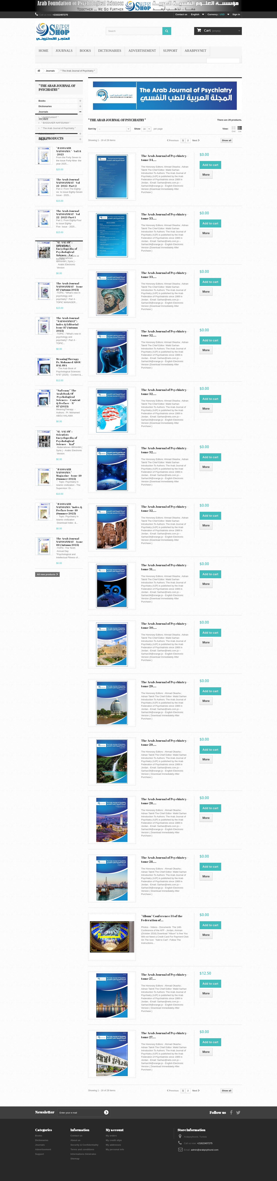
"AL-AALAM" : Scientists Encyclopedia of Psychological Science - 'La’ (66, 277)
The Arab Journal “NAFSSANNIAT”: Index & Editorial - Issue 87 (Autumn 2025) (68, 353)
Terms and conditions (82, 1149)
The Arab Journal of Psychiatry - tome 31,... (164, 567)
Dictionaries (109, 51)
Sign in (236, 14)
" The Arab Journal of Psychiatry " (58, 128)
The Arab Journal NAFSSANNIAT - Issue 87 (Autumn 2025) (69, 315)
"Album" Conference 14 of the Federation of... (161, 918)
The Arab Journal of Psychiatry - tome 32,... (164, 333)
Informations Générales (83, 1154)
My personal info (115, 1149)
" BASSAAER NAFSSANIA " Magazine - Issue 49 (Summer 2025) (69, 502)
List (240, 129)
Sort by (92, 128)
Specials (46, 616)
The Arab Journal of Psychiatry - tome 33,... (164, 216)
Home (43, 51)
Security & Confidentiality (84, 1145)
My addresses (113, 1145)
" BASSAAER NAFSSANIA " (55, 122)
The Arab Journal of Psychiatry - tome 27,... (164, 976)
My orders (111, 1135)
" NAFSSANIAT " (50, 117)
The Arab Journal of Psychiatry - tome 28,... (164, 801)
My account (114, 1130)
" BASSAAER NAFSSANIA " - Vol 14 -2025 (68, 179)
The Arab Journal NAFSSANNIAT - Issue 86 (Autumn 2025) (69, 570)
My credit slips (114, 1140)
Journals (64, 51)
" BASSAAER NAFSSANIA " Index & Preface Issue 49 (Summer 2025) (69, 537)
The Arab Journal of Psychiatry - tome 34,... (164, 158)
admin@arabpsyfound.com (205, 1149)
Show (137, 128)
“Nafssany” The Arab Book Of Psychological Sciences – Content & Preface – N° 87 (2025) (68, 426)
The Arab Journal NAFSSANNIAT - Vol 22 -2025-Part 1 (68, 242)
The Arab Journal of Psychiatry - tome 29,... (164, 684)
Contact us (181, 14)
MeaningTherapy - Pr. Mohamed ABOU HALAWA (68, 390)
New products (51, 167)
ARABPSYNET (195, 51)
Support (170, 51)
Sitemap (74, 1158)
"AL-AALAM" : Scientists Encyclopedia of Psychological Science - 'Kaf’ (66, 466)
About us (75, 1140)
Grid (233, 129)
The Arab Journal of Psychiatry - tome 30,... (164, 626)
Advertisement (142, 51)
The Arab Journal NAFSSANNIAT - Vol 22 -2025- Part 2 (68, 211)
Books (85, 51)
